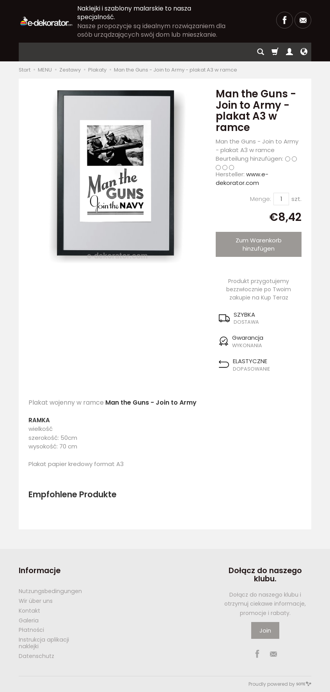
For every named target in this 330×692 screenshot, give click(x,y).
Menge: (260, 199)
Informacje (39, 571)
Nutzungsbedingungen (50, 591)
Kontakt (29, 611)
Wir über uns (36, 601)
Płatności (31, 630)
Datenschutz (36, 656)
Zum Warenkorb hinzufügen (259, 244)
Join (265, 630)
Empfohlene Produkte (72, 494)
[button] (259, 318)
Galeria (29, 620)
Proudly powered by (279, 684)
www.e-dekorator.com (242, 178)
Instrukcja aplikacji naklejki (44, 643)
